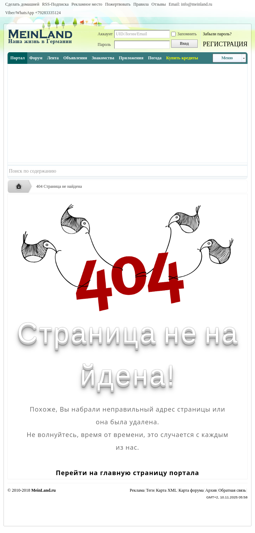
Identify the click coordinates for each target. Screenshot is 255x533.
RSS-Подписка (55, 4)
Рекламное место (86, 4)
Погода (154, 57)
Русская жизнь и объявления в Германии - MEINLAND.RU (20, 186)
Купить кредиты (182, 57)
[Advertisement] (127, 113)
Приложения (131, 57)
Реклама (137, 490)
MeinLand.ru (43, 490)
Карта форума (191, 490)
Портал (17, 57)
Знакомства (103, 57)
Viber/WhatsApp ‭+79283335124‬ (33, 12)
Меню (227, 57)
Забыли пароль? (217, 33)
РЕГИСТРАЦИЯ (225, 44)
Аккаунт (105, 33)
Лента (53, 57)
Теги (150, 490)
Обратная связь (232, 490)
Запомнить (184, 33)
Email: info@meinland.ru (190, 4)
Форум (35, 57)
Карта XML (166, 490)
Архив (211, 490)
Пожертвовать (118, 4)
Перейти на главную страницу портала (127, 472)
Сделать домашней (22, 4)
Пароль (104, 44)
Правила (141, 4)
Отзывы (158, 4)
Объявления (75, 57)
